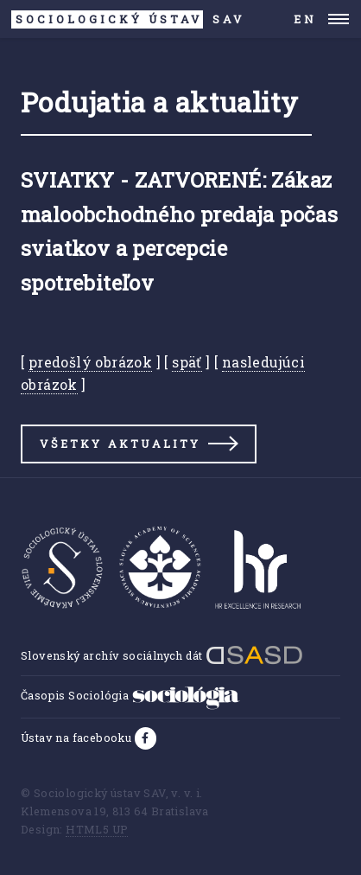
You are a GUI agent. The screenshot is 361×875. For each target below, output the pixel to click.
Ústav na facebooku (78, 737)
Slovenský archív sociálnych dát (162, 655)
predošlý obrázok (90, 362)
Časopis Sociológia (130, 695)
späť (187, 362)
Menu (339, 19)
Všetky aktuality (120, 443)
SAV (128, 19)
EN (305, 19)
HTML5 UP (97, 829)
